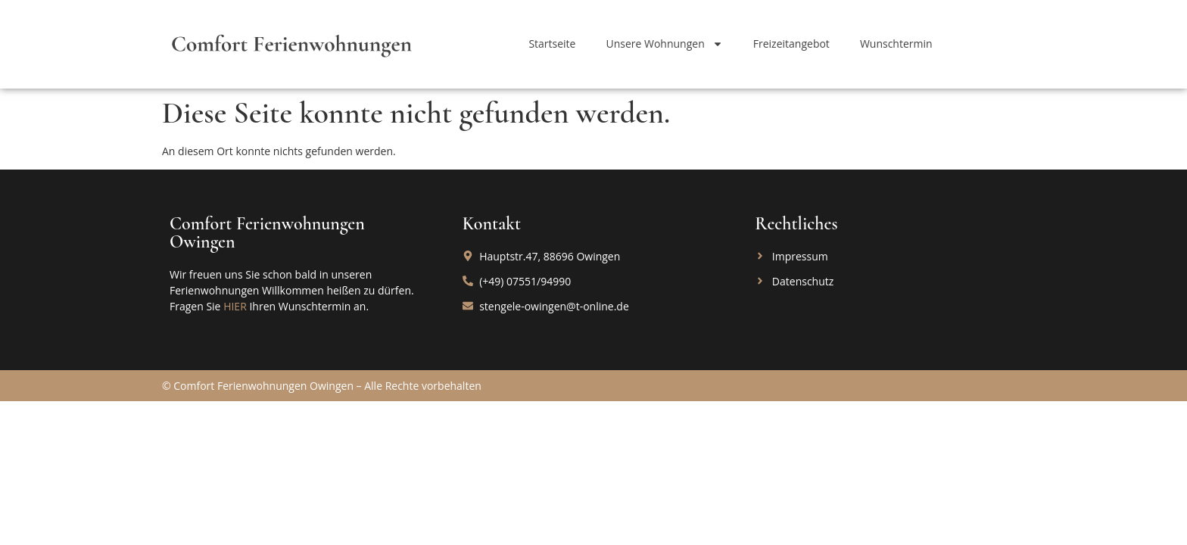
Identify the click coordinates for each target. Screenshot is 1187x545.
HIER (235, 306)
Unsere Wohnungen (664, 44)
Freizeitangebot (791, 43)
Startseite (551, 43)
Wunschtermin (896, 43)
